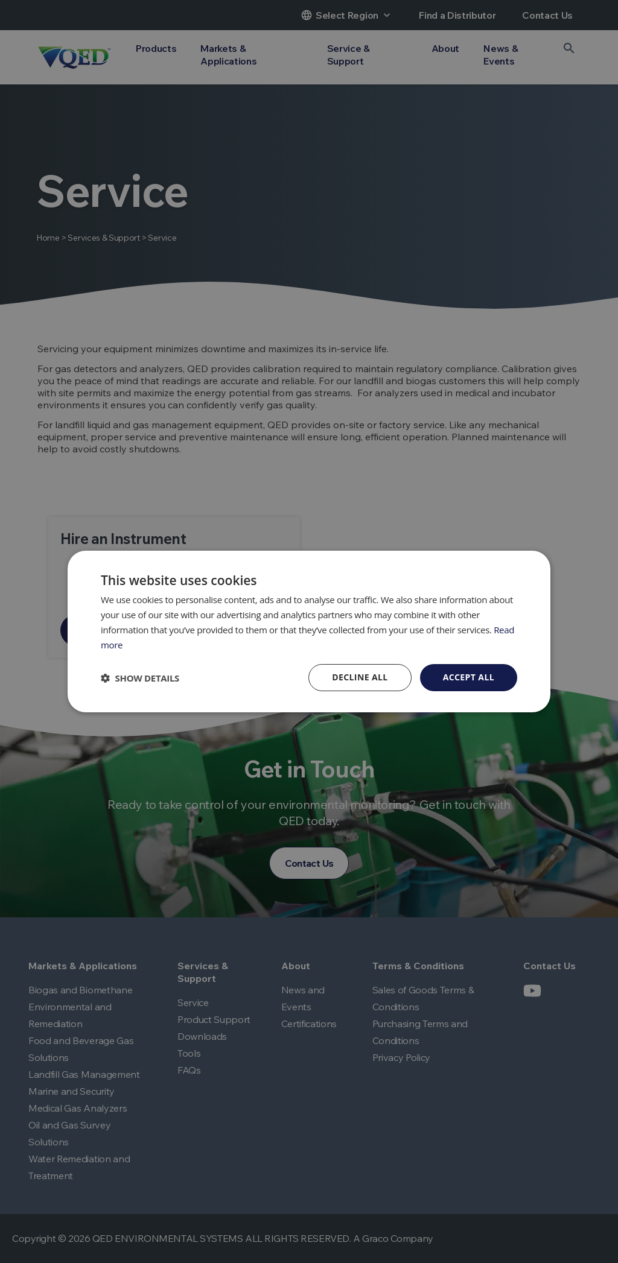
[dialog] (309, 631)
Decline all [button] (359, 677)
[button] (140, 678)
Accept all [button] (468, 677)
